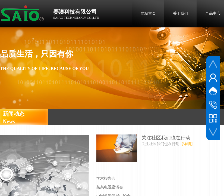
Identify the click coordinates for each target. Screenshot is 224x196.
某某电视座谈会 (109, 187)
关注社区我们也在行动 (165, 137)
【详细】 (187, 144)
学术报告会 (105, 178)
